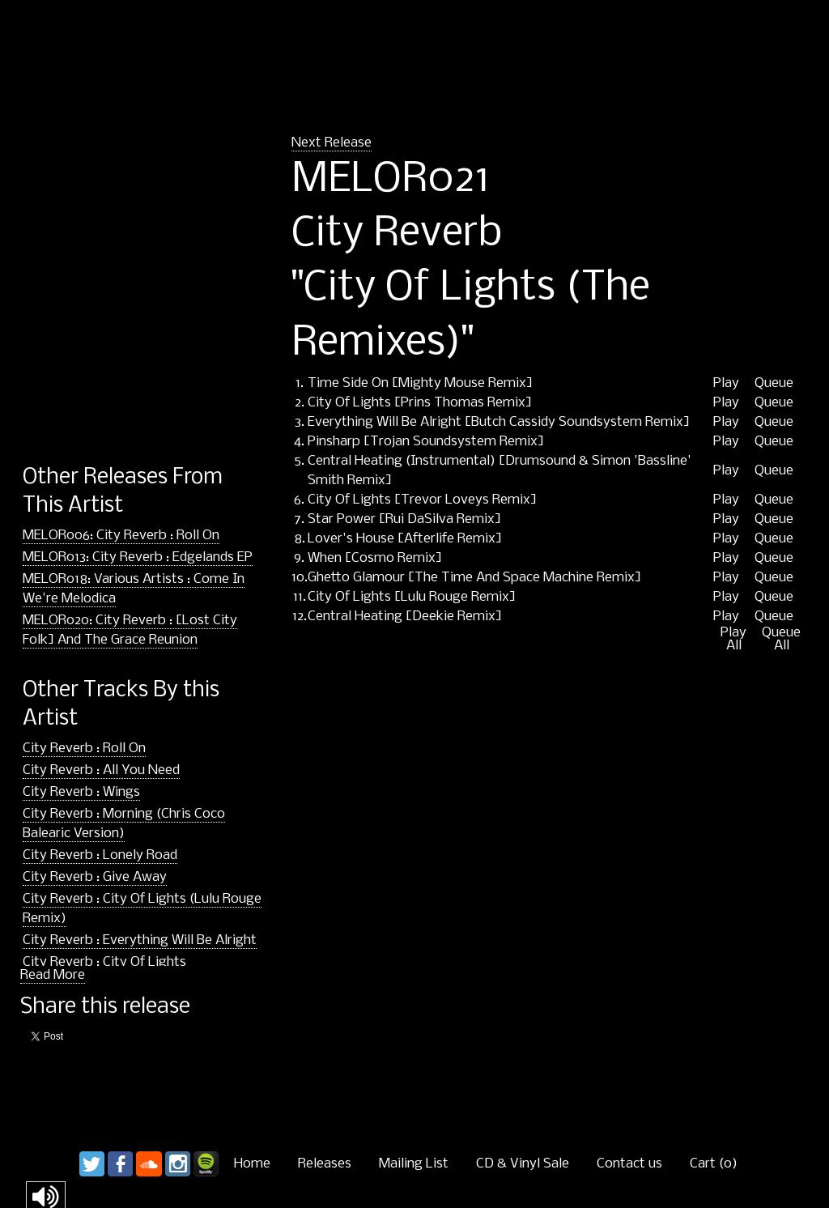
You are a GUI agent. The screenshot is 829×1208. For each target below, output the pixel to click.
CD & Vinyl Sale (522, 1164)
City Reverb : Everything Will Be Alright (140, 940)
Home (252, 1164)
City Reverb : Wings (81, 792)
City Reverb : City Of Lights (104, 962)
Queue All (781, 640)
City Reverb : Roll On (84, 748)
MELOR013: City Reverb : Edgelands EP (138, 557)
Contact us (629, 1164)
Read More (52, 975)
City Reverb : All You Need (101, 770)
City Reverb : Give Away (95, 877)
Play (726, 383)
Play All (733, 640)
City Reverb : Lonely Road (100, 855)
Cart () (714, 1164)
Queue (774, 383)
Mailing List (414, 1164)
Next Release (331, 143)
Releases (324, 1164)
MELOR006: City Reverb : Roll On (121, 535)
